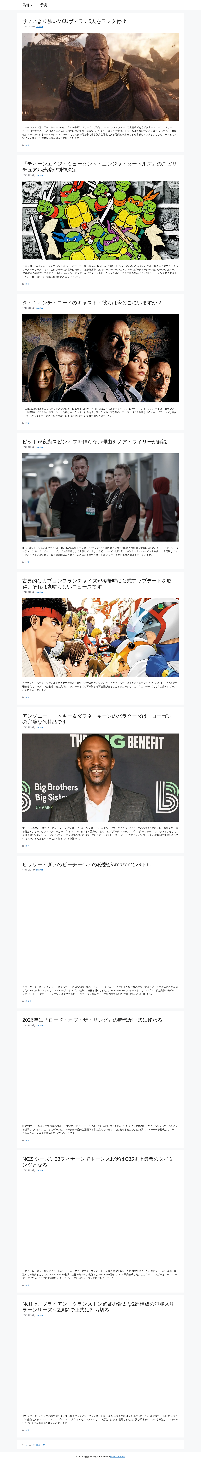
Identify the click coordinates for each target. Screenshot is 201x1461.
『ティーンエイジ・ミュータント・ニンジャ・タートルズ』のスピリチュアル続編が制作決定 (99, 166)
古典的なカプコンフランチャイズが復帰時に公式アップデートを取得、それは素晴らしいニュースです (97, 583)
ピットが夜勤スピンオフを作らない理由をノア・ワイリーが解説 (94, 441)
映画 (27, 145)
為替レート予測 (34, 5)
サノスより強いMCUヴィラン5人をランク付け (74, 21)
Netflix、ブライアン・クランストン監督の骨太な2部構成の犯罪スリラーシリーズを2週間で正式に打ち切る (98, 1307)
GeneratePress (117, 1456)
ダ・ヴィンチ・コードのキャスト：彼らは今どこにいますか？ (92, 302)
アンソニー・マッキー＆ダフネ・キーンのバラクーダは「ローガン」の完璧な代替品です (99, 719)
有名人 (28, 1001)
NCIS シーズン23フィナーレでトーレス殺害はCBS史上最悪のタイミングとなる (98, 1162)
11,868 (36, 1444)
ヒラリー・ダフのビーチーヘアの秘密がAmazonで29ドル (86, 864)
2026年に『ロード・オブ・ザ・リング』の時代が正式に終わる (92, 1019)
